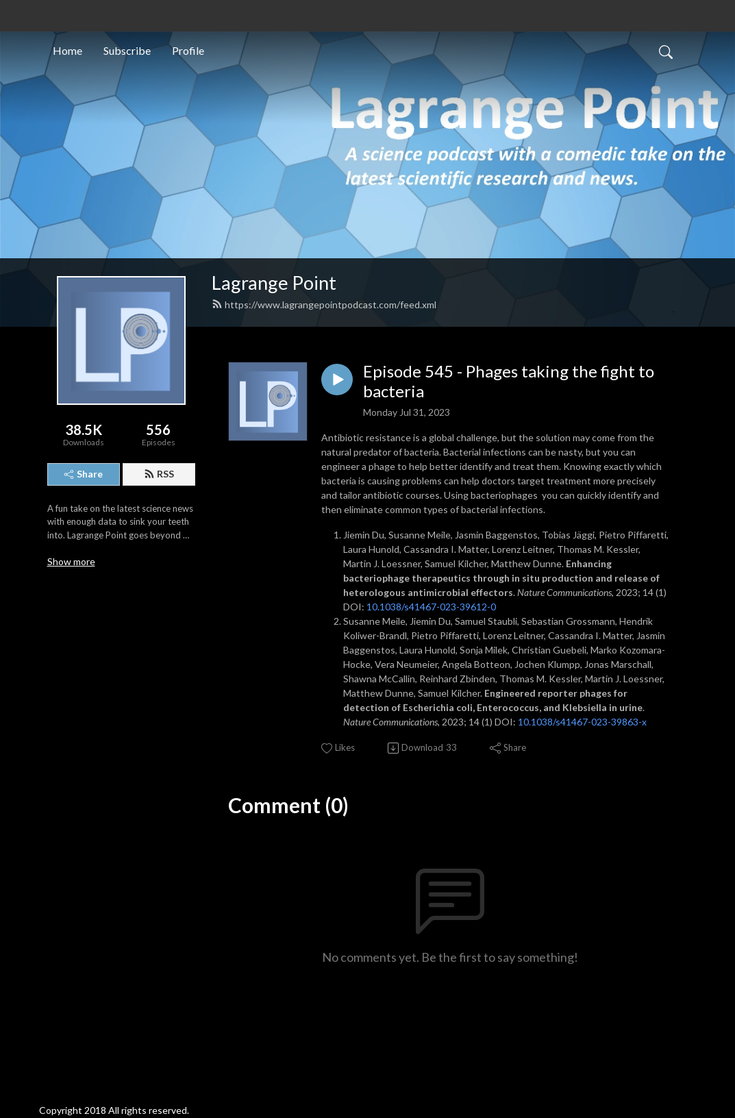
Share (83, 474)
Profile (188, 50)
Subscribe (127, 50)
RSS (159, 474)
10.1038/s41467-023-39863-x (582, 722)
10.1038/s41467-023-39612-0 (431, 606)
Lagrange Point (274, 282)
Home (67, 50)
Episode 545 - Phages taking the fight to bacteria (508, 381)
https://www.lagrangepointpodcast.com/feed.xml (324, 304)
